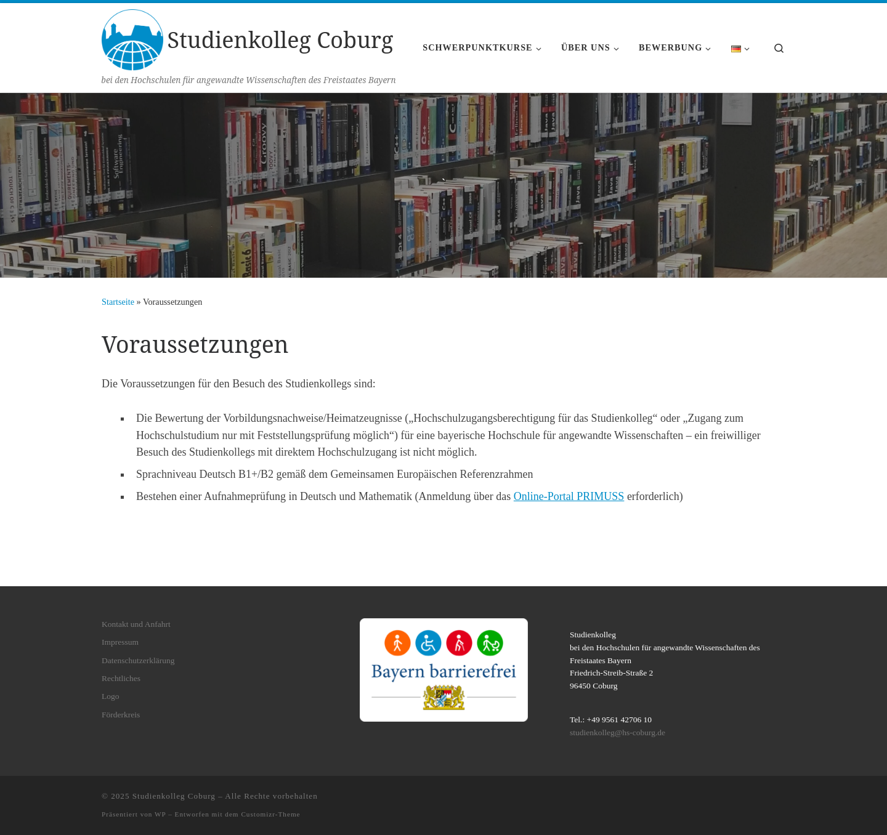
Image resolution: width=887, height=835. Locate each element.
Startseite (118, 302)
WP (160, 814)
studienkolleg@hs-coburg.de (617, 732)
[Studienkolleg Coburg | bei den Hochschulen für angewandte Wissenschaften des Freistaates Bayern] (132, 38)
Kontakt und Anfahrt (136, 624)
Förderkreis (121, 714)
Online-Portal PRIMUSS (569, 496)
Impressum (120, 642)
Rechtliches (121, 678)
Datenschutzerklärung (138, 660)
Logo (110, 696)
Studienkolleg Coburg (174, 796)
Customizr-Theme (270, 814)
